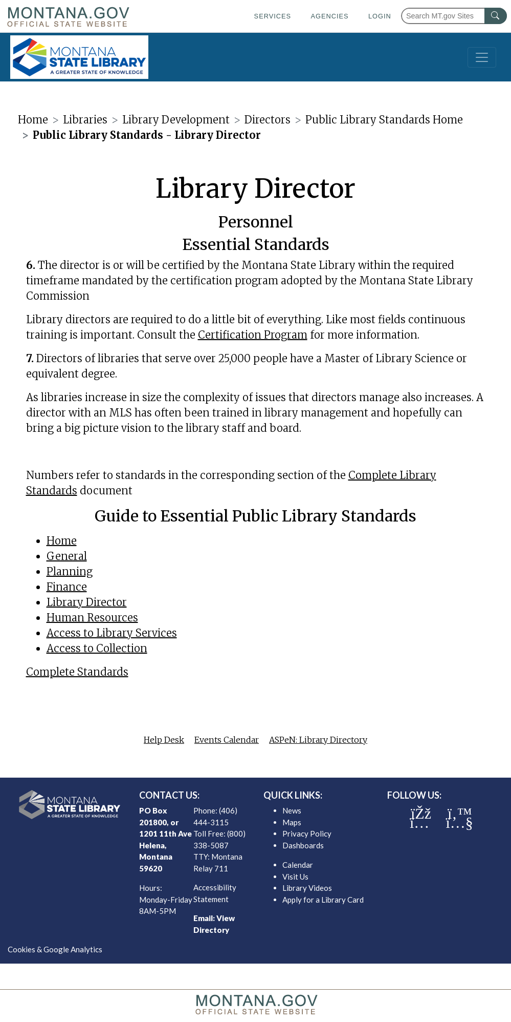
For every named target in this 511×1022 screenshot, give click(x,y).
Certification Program (252, 334)
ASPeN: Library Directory (318, 740)
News (291, 810)
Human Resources (92, 617)
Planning (70, 571)
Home (33, 119)
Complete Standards (77, 671)
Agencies (329, 16)
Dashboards (303, 845)
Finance (67, 586)
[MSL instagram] (419, 822)
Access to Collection (97, 648)
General (67, 556)
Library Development (176, 119)
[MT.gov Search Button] (495, 16)
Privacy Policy (306, 833)
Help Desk (164, 740)
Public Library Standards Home (384, 119)
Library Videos (307, 887)
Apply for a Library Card (323, 899)
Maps (291, 822)
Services (272, 16)
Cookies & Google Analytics (55, 949)
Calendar (297, 864)
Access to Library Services (112, 633)
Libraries (85, 119)
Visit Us (295, 876)
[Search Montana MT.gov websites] (454, 16)
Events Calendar (226, 740)
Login (379, 16)
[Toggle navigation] (482, 57)
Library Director (87, 602)
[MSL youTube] (459, 822)
